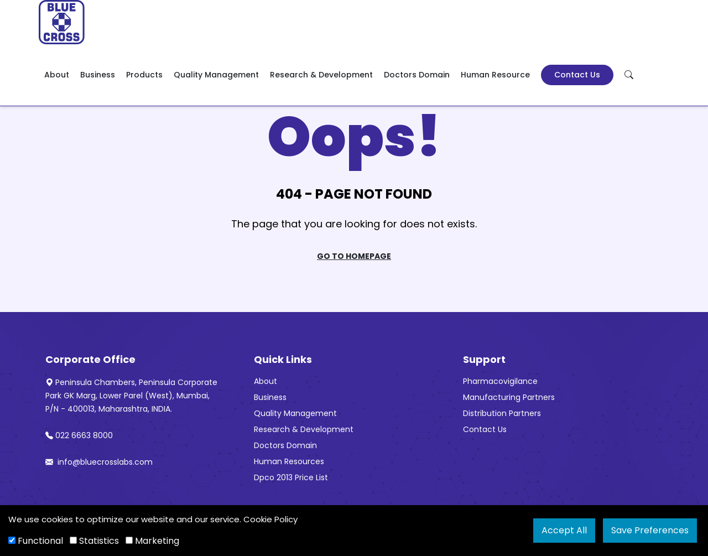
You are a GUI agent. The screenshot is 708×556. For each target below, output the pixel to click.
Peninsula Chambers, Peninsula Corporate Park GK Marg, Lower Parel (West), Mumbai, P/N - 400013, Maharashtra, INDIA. (131, 395)
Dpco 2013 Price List (291, 477)
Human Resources (289, 461)
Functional (35, 540)
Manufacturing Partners (509, 397)
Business (97, 74)
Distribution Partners (502, 413)
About (56, 74)
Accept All (564, 530)
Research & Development (321, 74)
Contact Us (577, 74)
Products (144, 74)
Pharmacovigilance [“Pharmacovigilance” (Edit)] (500, 381)
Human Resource (495, 74)
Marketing (152, 540)
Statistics (94, 540)
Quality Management (216, 74)
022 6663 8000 (79, 435)
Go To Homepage (354, 256)
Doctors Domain (417, 74)
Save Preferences (650, 530)
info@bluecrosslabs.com (99, 461)
